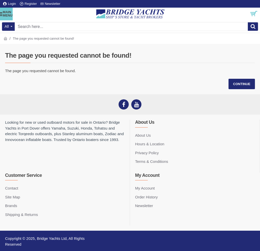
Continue (241, 84)
